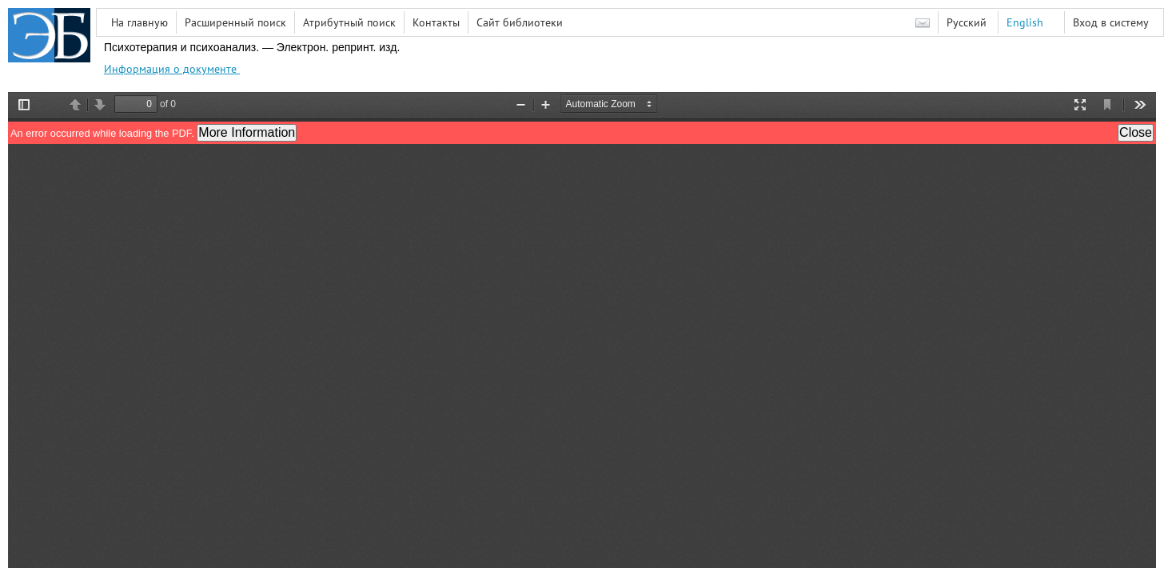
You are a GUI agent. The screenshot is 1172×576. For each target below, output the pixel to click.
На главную (139, 22)
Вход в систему (1111, 22)
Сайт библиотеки (519, 22)
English (1025, 22)
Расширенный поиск (235, 22)
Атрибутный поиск (349, 22)
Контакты (436, 22)
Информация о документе (172, 69)
